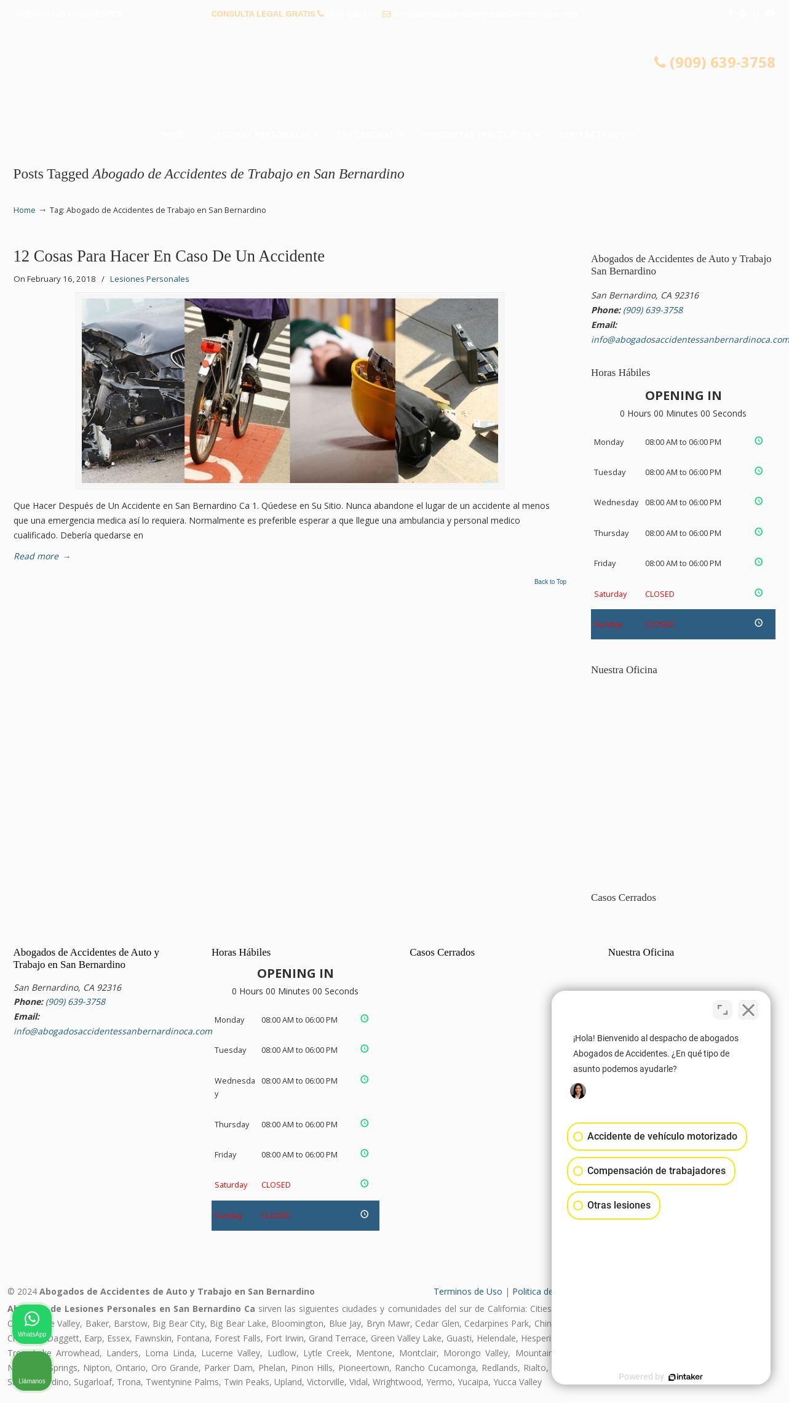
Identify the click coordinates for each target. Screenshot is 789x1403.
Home (25, 210)
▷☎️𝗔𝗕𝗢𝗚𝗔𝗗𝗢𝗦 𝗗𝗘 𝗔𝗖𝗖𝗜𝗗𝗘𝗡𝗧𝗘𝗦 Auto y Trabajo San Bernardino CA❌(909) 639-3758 (395, 76)
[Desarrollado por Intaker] (684, 1377)
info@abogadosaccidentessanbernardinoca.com (485, 13)
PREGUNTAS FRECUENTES (69, 13)
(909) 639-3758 (353, 13)
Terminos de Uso (468, 1291)
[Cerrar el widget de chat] (748, 1010)
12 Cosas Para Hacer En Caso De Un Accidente (169, 256)
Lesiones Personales (149, 278)
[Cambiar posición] (722, 1010)
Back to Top (550, 582)
